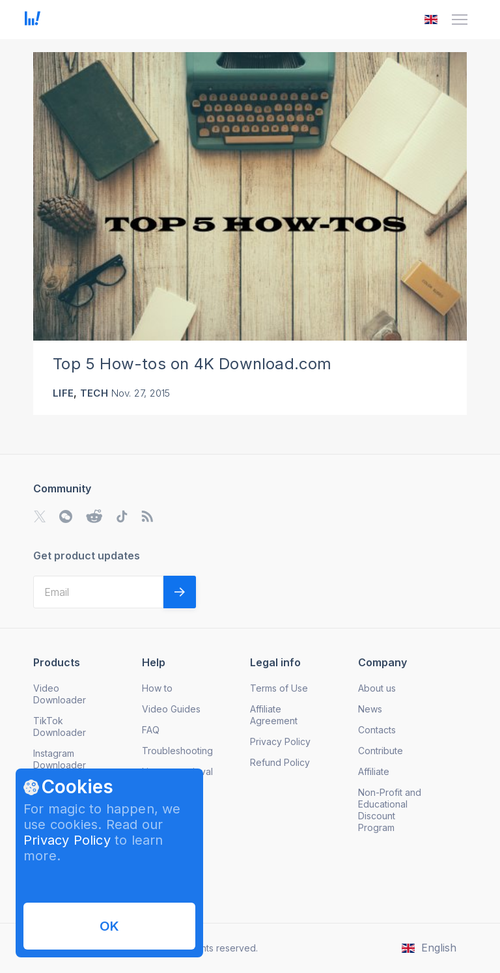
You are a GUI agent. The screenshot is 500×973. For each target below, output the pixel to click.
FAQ (151, 729)
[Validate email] (179, 592)
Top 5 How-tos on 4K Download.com (192, 363)
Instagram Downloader (59, 759)
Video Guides (171, 708)
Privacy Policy (67, 840)
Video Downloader (59, 694)
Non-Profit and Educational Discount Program (389, 810)
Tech (94, 393)
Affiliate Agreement (274, 714)
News (370, 708)
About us (377, 688)
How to (157, 688)
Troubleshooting (177, 750)
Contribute (380, 750)
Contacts (377, 729)
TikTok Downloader (59, 726)
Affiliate (373, 771)
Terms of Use (279, 688)
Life (63, 393)
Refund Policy (280, 762)
